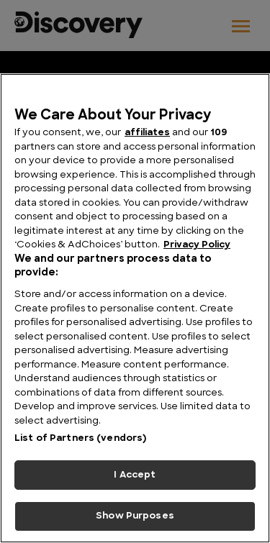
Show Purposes (135, 516)
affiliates (147, 132)
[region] (135, 308)
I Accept (135, 475)
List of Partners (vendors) (80, 438)
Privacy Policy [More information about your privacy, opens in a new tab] (196, 245)
